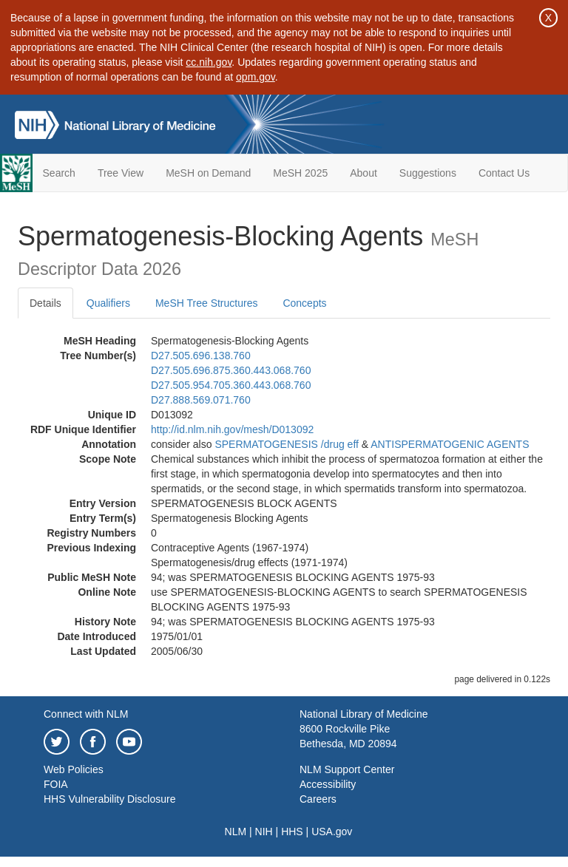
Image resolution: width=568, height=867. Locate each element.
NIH (264, 831)
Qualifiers (108, 303)
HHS (292, 831)
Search (59, 173)
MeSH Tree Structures (206, 303)
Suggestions (427, 173)
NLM (236, 831)
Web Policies (74, 769)
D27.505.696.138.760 (201, 355)
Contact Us (504, 173)
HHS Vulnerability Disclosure (109, 799)
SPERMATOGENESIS (266, 444)
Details (45, 303)
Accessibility (328, 784)
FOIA (56, 784)
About (363, 173)
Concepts (304, 303)
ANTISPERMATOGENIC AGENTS (450, 444)
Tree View (120, 173)
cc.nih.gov (208, 62)
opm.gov (255, 77)
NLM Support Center (347, 769)
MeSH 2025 (300, 173)
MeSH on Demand (208, 173)
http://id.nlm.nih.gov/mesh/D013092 (232, 429)
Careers (318, 799)
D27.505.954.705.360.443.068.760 (231, 385)
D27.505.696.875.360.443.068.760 (231, 370)
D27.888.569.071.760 (201, 400)
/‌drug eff (340, 444)
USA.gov (331, 831)
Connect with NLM (86, 714)
